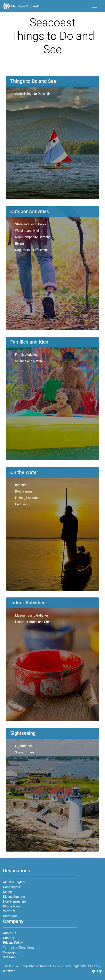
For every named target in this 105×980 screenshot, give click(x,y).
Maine (7, 892)
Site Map (9, 957)
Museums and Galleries (32, 615)
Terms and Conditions (18, 947)
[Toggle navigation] (94, 6)
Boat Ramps (24, 491)
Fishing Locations (27, 498)
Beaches (21, 485)
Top (97, 971)
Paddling (21, 504)
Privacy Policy (13, 943)
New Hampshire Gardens (33, 237)
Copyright (10, 952)
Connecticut (11, 887)
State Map (10, 916)
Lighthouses (24, 746)
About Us (9, 933)
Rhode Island (12, 906)
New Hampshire (14, 901)
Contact (8, 938)
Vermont (9, 911)
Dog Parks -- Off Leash (31, 250)
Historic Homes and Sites (33, 622)
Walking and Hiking (28, 231)
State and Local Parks (30, 224)
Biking (19, 243)
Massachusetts (14, 897)
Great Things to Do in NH (32, 94)
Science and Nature (29, 361)
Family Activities (26, 355)
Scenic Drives (24, 752)
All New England (14, 882)
